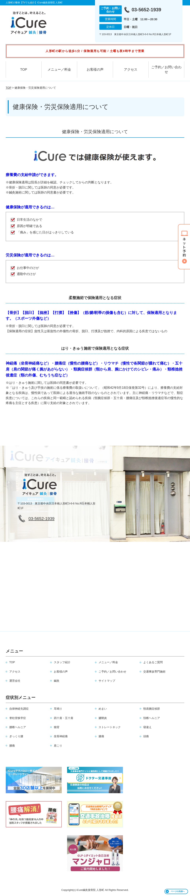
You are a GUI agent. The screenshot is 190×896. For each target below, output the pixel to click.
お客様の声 (95, 69)
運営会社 (14, 680)
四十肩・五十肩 (63, 718)
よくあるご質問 (153, 662)
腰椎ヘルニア (17, 727)
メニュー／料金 (59, 69)
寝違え (147, 727)
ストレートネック (110, 727)
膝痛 (101, 736)
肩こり (58, 745)
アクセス (130, 69)
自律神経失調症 (19, 708)
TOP (23, 69)
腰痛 (12, 745)
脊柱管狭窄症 (17, 718)
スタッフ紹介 (62, 662)
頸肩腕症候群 (151, 708)
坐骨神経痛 (61, 736)
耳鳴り (58, 708)
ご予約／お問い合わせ (166, 69)
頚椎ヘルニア (151, 718)
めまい (103, 708)
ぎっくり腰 (16, 736)
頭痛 (146, 736)
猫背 (56, 727)
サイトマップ (107, 680)
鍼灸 (56, 680)
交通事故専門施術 (154, 671)
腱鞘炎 (103, 718)
